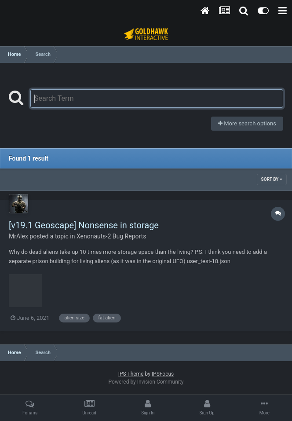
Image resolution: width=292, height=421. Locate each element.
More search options (247, 123)
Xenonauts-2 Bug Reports (111, 236)
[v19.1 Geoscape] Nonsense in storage (84, 225)
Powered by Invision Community (146, 382)
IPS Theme (131, 374)
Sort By (271, 179)
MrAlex (18, 236)
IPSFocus (163, 374)
